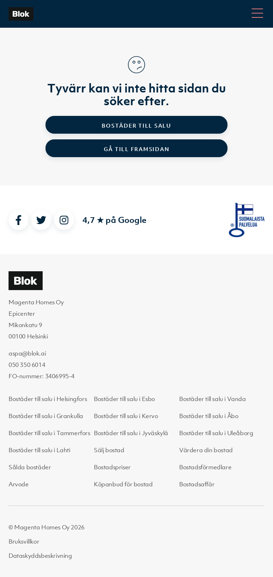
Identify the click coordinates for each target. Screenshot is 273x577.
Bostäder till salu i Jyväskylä (131, 433)
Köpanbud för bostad (123, 484)
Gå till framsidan (137, 149)
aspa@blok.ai (27, 353)
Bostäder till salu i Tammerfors (49, 433)
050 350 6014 (27, 365)
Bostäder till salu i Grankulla (46, 416)
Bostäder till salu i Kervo (126, 416)
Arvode (19, 484)
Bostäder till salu (136, 125)
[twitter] (41, 220)
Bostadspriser (112, 467)
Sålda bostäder (30, 467)
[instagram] (64, 220)
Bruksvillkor (24, 541)
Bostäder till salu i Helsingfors (48, 399)
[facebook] (18, 220)
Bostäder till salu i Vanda (212, 399)
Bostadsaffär (196, 484)
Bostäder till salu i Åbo (208, 416)
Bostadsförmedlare (205, 467)
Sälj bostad (109, 450)
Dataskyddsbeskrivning (40, 556)
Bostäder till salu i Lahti (39, 450)
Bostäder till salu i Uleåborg (216, 433)
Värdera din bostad (206, 450)
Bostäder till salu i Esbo (124, 399)
